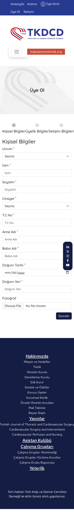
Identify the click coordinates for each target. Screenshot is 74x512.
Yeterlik (37, 483)
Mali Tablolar (37, 423)
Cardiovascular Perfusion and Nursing (37, 450)
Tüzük (37, 382)
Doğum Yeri (11, 281)
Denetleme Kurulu (37, 393)
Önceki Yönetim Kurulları (37, 418)
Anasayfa (17, 4)
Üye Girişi (50, 4)
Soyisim (8, 182)
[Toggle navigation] (16, 51)
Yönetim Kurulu (37, 387)
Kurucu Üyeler (37, 408)
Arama (32, 4)
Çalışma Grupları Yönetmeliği (37, 468)
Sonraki (63, 316)
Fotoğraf (9, 298)
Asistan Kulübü (37, 456)
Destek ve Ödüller (37, 403)
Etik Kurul (37, 398)
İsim (5, 165)
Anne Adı (9, 232)
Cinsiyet (8, 198)
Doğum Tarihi (12, 265)
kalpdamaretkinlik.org (46, 52)
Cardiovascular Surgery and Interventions (37, 445)
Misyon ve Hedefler (37, 377)
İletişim (29, 12)
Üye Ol (15, 12)
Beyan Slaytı (37, 428)
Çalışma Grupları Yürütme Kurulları (37, 473)
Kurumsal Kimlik (37, 413)
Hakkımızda (37, 371)
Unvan (7, 149)
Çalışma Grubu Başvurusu (37, 478)
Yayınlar (37, 434)
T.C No (7, 215)
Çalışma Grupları (37, 462)
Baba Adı (9, 248)
